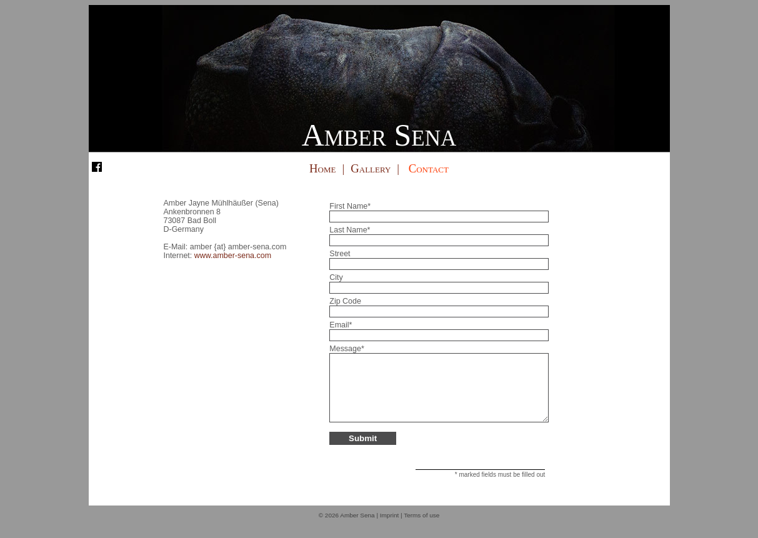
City (335, 277)
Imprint (389, 528)
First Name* (350, 206)
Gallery (371, 168)
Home (322, 168)
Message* (346, 348)
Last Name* (349, 230)
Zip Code (345, 301)
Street (339, 253)
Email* (340, 325)
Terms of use (421, 528)
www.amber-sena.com (232, 255)
